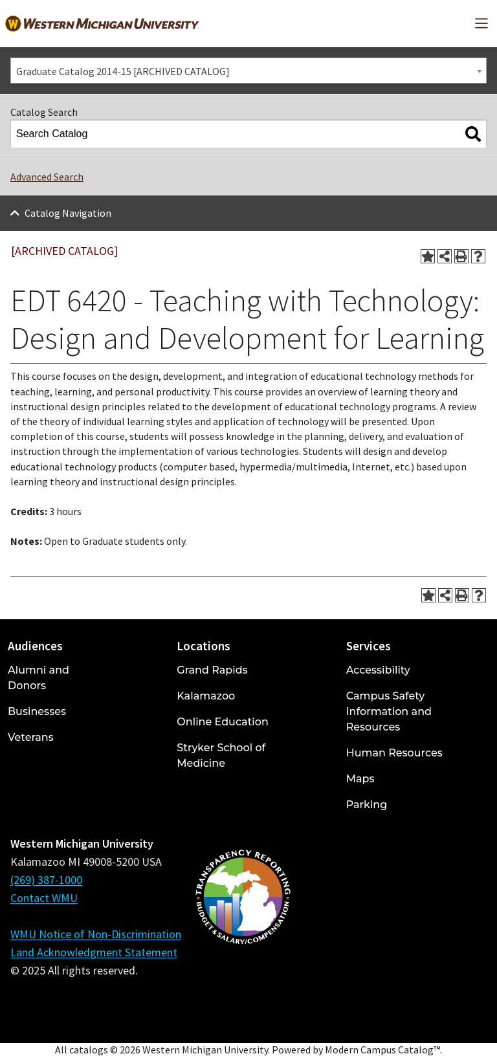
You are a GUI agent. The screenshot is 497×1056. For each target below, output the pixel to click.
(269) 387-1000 (46, 879)
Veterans (31, 737)
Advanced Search (46, 176)
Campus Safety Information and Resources (389, 711)
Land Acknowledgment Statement (93, 952)
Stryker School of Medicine (221, 755)
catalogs (88, 1049)
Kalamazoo (206, 696)
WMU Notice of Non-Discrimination (95, 934)
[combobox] (248, 70)
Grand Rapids (212, 670)
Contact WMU (44, 897)
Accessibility (378, 670)
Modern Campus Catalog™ (382, 1049)
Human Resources (394, 753)
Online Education (222, 722)
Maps (360, 779)
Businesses (37, 711)
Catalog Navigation (68, 212)
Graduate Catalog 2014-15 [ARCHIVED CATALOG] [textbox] (123, 71)
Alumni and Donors (38, 678)
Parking (367, 804)
